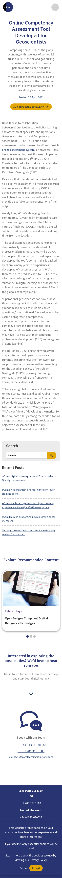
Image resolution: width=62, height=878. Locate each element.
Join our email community (31, 107)
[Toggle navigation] (55, 7)
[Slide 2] (34, 636)
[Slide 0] (27, 636)
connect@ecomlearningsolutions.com (31, 756)
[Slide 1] (31, 636)
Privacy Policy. (38, 860)
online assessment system (18, 150)
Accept (36, 868)
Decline (24, 868)
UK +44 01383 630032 (31, 745)
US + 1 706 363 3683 (31, 751)
